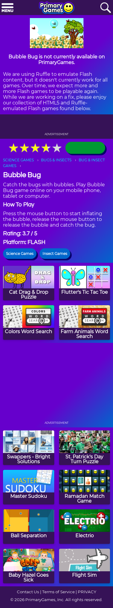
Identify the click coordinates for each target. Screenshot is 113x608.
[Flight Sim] (84, 566)
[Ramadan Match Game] (84, 487)
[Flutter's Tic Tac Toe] (84, 283)
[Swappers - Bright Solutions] (28, 447)
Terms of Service (58, 591)
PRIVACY (87, 591)
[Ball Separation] (28, 526)
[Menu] (7, 8)
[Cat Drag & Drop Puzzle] (28, 283)
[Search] (105, 8)
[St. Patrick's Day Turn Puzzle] (84, 447)
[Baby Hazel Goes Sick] (28, 566)
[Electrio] (84, 526)
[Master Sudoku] (28, 487)
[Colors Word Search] (28, 322)
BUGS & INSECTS (56, 160)
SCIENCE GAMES (18, 160)
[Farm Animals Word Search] (84, 322)
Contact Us (28, 591)
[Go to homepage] (56, 8)
